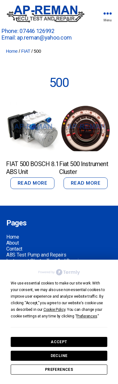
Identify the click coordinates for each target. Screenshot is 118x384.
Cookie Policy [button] (54, 309)
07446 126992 (37, 31)
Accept (59, 342)
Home (12, 51)
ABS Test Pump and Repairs (36, 255)
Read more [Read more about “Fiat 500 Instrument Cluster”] (86, 183)
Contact (14, 249)
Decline (59, 356)
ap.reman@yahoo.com (44, 37)
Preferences (59, 369)
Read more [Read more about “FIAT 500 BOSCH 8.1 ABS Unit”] (33, 183)
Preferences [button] (86, 316)
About (12, 243)
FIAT (25, 51)
